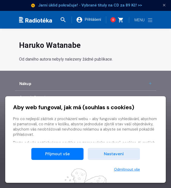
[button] (66, 19)
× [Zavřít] (164, 5)
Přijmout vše (57, 154)
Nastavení (114, 154)
